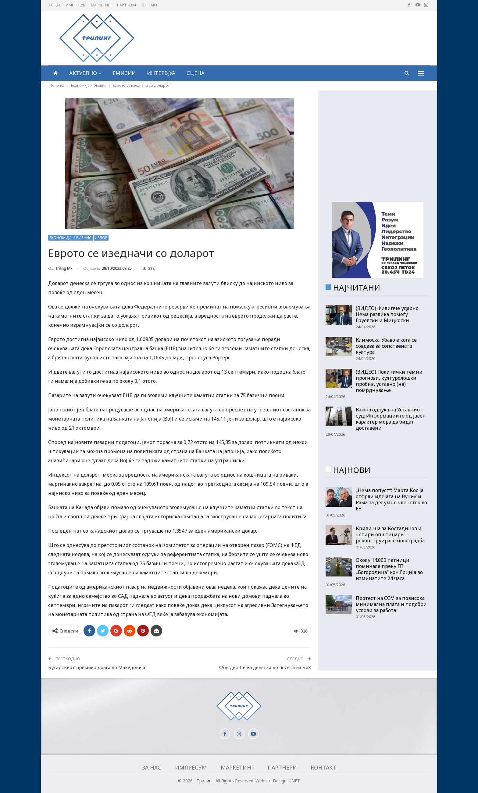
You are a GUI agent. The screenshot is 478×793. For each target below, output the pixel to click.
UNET (294, 781)
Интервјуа (161, 72)
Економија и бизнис (70, 237)
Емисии (124, 72)
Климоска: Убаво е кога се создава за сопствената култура (386, 346)
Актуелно (83, 72)
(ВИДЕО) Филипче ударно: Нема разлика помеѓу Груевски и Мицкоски (387, 314)
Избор (101, 237)
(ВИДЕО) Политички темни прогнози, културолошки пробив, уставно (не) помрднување (389, 380)
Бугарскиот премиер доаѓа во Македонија (96, 667)
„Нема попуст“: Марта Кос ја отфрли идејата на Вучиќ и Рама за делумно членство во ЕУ (391, 499)
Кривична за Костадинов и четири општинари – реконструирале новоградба (390, 534)
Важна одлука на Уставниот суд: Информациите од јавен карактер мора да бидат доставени (391, 418)
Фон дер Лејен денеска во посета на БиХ (265, 667)
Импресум (76, 5)
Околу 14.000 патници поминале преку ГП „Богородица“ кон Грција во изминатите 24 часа (389, 569)
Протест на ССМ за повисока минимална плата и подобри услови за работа (391, 604)
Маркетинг (101, 5)
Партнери (126, 5)
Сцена (196, 72)
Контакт (149, 5)
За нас (54, 5)
